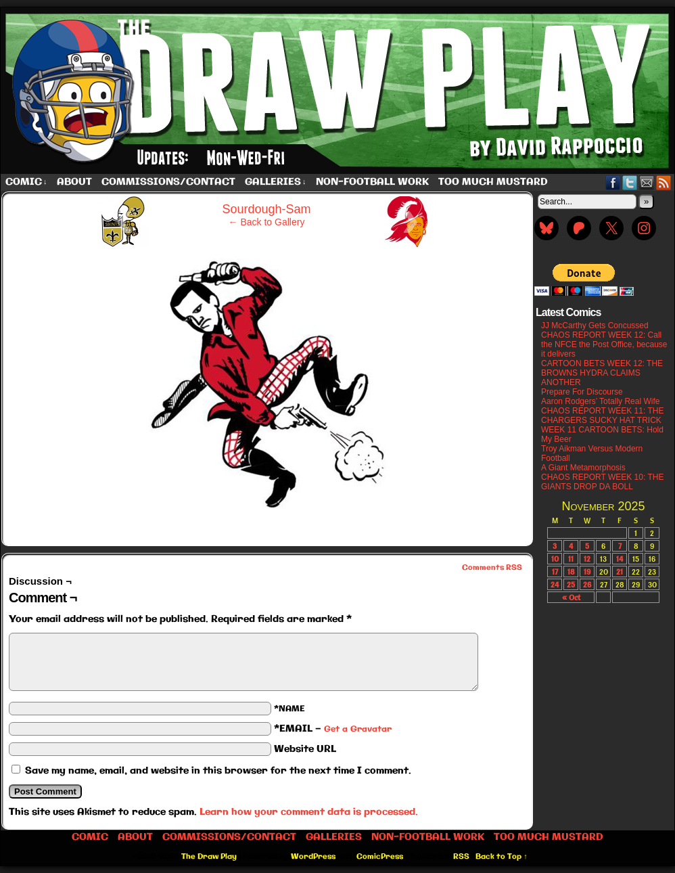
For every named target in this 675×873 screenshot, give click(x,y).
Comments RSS (492, 567)
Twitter (630, 182)
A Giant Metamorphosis (583, 467)
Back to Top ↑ (501, 856)
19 (587, 571)
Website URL (305, 749)
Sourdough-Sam (266, 209)
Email (646, 182)
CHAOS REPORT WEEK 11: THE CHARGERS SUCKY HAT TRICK (602, 415)
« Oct (571, 597)
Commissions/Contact (168, 182)
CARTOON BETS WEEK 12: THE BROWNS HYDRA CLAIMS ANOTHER (602, 373)
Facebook (613, 182)
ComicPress (379, 856)
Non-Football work (372, 182)
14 (619, 559)
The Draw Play (209, 856)
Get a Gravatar (358, 729)
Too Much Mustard (493, 182)
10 (555, 559)
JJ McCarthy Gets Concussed (595, 325)
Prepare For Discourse (582, 392)
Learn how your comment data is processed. (309, 812)
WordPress (313, 856)
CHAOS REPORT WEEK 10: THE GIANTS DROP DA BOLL (602, 481)
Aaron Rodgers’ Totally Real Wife (600, 401)
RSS (663, 182)
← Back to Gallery (267, 222)
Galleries (275, 182)
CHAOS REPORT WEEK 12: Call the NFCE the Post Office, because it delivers (604, 344)
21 (619, 571)
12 (587, 559)
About (74, 182)
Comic (26, 182)
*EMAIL (333, 729)
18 (571, 571)
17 (555, 571)
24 (555, 584)
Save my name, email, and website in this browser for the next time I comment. (218, 771)
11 (571, 559)
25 (571, 584)
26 (587, 584)
